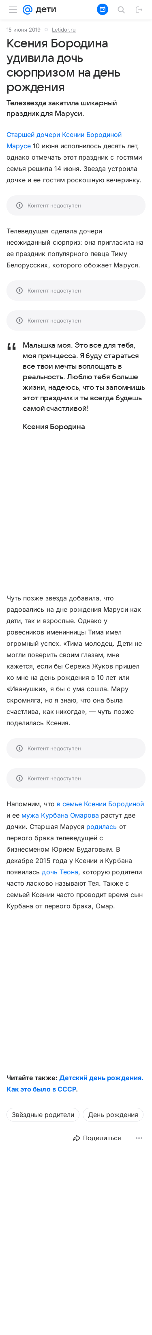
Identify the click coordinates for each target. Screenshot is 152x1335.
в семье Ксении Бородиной (100, 804)
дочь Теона (60, 872)
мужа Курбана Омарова (60, 815)
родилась (101, 826)
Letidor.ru (64, 29)
